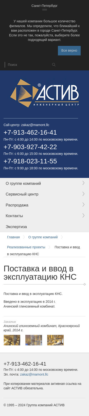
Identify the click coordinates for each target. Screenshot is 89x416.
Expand (83, 183)
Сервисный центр (22, 194)
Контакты (14, 216)
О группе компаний (23, 183)
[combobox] (44, 6)
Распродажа (17, 205)
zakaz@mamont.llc (35, 125)
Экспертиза (16, 227)
